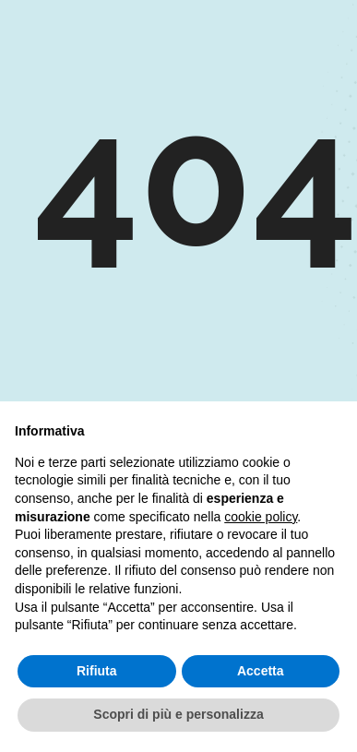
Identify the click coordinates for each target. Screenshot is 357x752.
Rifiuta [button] (97, 670)
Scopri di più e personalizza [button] (178, 714)
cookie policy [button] (260, 516)
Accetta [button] (260, 670)
